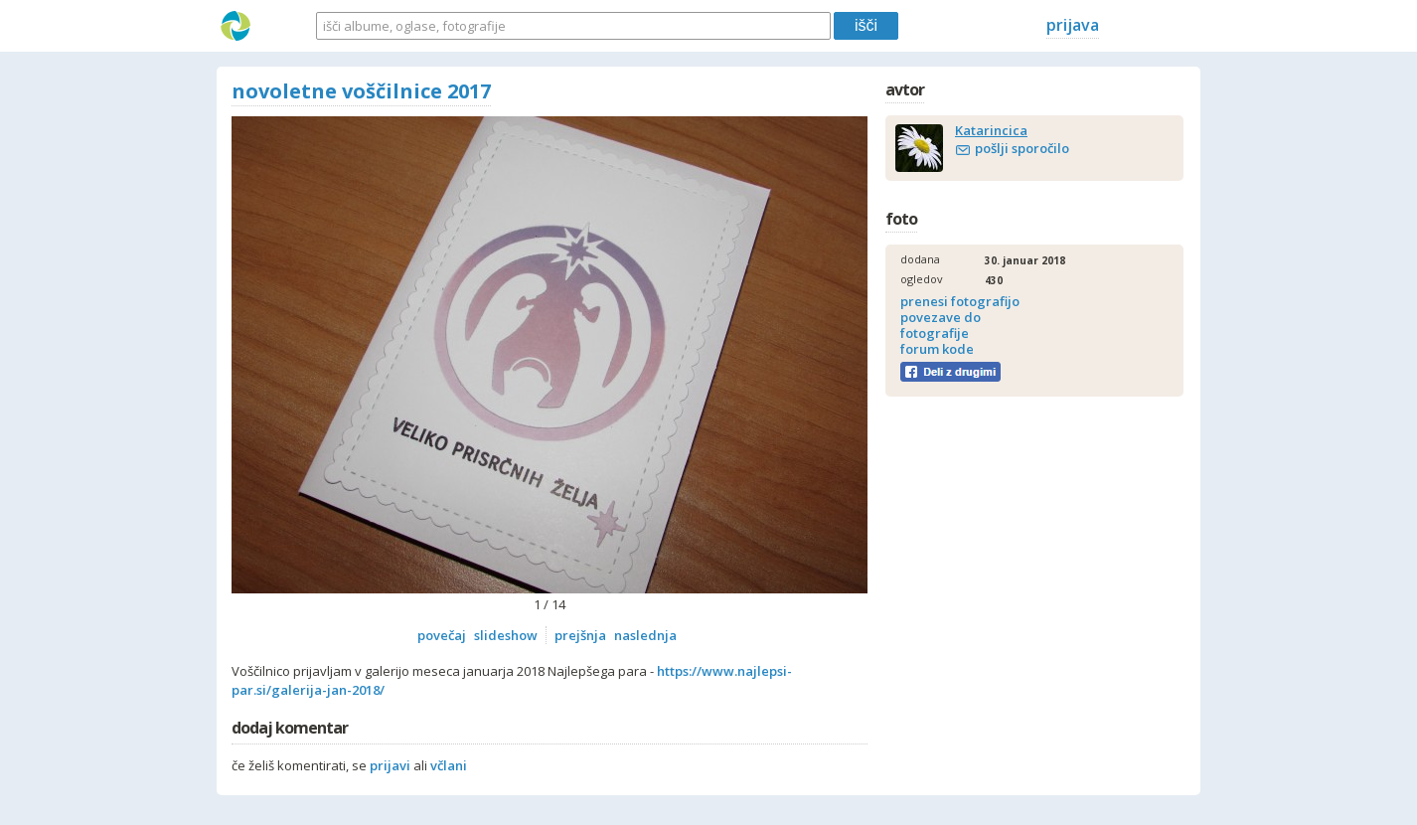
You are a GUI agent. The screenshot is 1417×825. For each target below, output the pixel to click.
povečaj (441, 635)
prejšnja (580, 635)
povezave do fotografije (940, 325)
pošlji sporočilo (1022, 148)
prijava (1072, 25)
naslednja (645, 635)
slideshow (506, 635)
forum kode (937, 349)
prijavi (390, 765)
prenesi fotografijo (960, 301)
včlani (448, 765)
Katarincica (991, 130)
